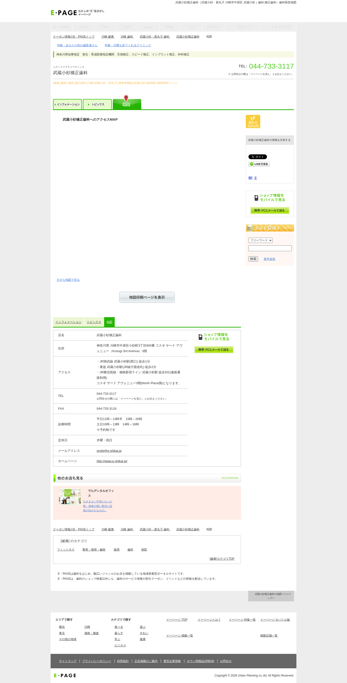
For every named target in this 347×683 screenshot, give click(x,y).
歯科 (130, 549)
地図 (109, 322)
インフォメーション (68, 322)
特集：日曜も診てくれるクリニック (128, 45)
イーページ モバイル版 (275, 619)
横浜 (62, 627)
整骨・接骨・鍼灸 (94, 549)
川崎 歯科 (127, 36)
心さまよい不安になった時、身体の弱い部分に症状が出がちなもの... (97, 506)
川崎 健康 (108, 36)
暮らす (118, 633)
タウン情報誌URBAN (200, 661)
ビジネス (120, 645)
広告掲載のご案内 (146, 661)
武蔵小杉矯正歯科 (188, 36)
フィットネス (65, 549)
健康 (143, 639)
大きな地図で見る (68, 280)
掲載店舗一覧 (269, 635)
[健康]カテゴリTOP (222, 558)
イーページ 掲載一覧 (179, 635)
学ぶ (117, 639)
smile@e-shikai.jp (109, 451)
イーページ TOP (176, 619)
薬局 (117, 549)
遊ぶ (143, 627)
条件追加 (269, 259)
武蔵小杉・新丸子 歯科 (155, 36)
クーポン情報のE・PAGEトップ (73, 36)
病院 (144, 549)
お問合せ (226, 661)
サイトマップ (67, 661)
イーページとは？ (209, 619)
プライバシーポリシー (96, 661)
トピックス (94, 322)
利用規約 (123, 661)
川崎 (87, 627)
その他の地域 (67, 639)
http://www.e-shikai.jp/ (112, 461)
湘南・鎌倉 (91, 633)
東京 (62, 633)
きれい (144, 633)
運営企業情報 (172, 661)
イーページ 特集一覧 (242, 619)
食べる (118, 627)
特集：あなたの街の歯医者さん (77, 45)
